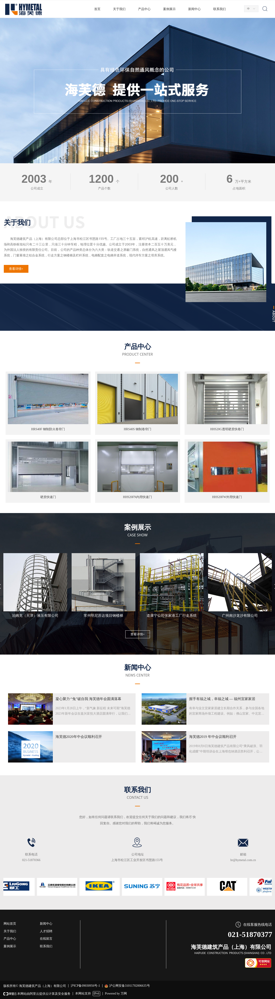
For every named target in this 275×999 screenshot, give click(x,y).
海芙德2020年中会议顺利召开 (78, 737)
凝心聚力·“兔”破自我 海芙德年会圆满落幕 (88, 699)
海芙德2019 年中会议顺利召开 (213, 737)
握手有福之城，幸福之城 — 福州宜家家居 (222, 699)
